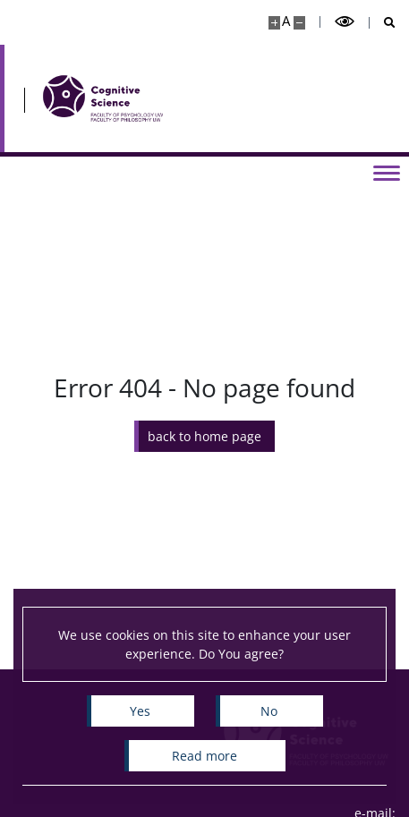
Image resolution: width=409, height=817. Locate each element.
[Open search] (383, 23)
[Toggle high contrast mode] (344, 22)
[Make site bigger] (274, 23)
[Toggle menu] (386, 171)
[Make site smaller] (299, 23)
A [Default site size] (286, 21)
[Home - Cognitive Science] (103, 98)
